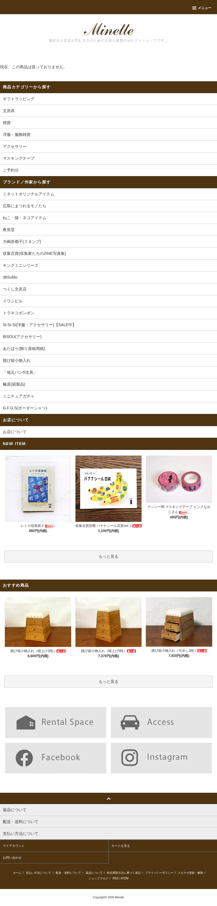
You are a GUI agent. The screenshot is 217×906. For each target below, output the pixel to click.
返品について (94, 872)
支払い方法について (38, 872)
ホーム (17, 872)
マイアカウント (14, 845)
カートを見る (120, 845)
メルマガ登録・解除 (190, 872)
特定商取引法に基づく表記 (124, 872)
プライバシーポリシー (159, 872)
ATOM (125, 878)
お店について (15, 432)
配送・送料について (68, 872)
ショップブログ (98, 878)
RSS (116, 878)
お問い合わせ (12, 857)
